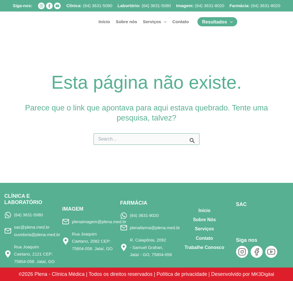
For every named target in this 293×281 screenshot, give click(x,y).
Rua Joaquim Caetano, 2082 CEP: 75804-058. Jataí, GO (93, 241)
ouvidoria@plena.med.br (38, 234)
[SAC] (245, 217)
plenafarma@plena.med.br (156, 227)
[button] (164, 22)
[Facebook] (49, 6)
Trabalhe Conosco (204, 247)
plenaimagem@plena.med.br (100, 221)
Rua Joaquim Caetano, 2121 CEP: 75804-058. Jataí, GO (35, 254)
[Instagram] (41, 6)
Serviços (204, 228)
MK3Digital (265, 274)
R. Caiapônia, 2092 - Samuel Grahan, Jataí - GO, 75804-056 (151, 247)
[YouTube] (57, 6)
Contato (204, 238)
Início (205, 210)
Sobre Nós (204, 219)
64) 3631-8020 (266, 5)
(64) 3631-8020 (209, 5)
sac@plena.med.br (32, 227)
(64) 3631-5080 (97, 5)
